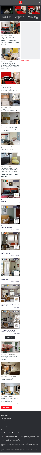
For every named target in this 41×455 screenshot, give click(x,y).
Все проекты (10, 339)
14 (17, 172)
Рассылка (3, 422)
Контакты (3, 424)
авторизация (9, 420)
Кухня (10, 108)
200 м (18, 309)
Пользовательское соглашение (7, 430)
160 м (18, 335)
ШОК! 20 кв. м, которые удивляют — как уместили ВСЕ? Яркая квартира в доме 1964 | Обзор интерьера (33, 17)
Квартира (10, 35)
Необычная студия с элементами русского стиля (10, 280)
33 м (18, 282)
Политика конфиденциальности (7, 432)
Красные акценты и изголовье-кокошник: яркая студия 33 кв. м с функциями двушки (9, 151)
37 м (18, 256)
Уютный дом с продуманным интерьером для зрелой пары (10, 332)
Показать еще (6, 410)
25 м (18, 204)
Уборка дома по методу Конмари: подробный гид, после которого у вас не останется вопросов (9, 171)
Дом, (15, 309)
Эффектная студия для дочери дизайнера (10, 202)
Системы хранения (12, 378)
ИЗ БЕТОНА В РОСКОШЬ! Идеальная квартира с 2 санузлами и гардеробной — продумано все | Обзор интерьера (20, 18)
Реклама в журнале (5, 428)
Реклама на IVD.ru (25, 60)
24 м (18, 230)
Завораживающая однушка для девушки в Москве (10, 254)
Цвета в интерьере (12, 356)
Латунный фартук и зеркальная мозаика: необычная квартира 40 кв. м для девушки (9, 130)
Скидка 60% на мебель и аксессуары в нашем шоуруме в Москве (6, 16)
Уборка (10, 167)
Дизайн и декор (4, 35)
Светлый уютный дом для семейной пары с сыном (10, 306)
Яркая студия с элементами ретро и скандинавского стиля (10, 228)
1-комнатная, (14, 204)
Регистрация (3, 420)
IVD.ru (4, 439)
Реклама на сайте (5, 426)
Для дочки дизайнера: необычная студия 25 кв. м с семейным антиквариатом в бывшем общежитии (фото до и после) (10, 41)
